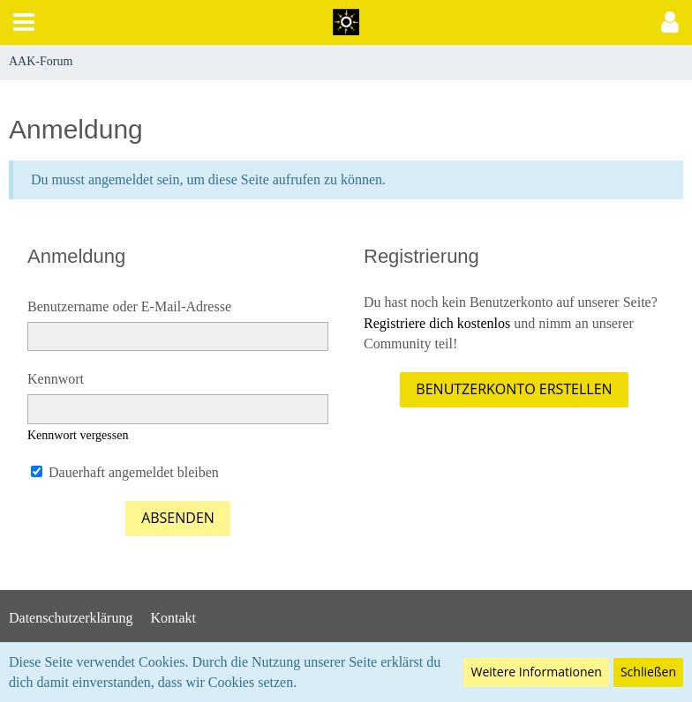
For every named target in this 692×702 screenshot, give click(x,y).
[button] (24, 22)
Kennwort (55, 378)
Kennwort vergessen (77, 435)
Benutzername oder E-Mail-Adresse (129, 306)
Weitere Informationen (535, 671)
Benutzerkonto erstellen (514, 389)
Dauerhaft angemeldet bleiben (125, 472)
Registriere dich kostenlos (437, 323)
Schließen (648, 671)
